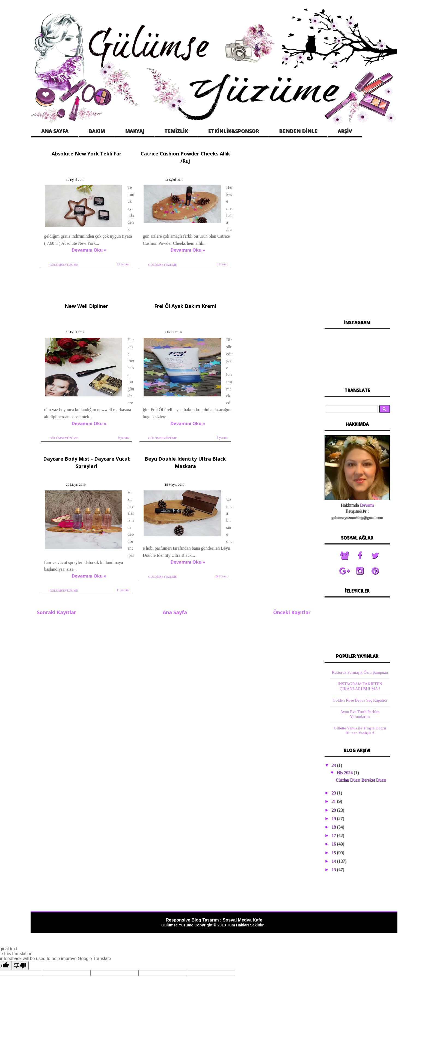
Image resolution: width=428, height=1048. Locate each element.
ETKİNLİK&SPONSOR (233, 131)
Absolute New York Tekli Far (82, 152)
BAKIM (96, 131)
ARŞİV (345, 131)
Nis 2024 (345, 772)
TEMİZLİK (176, 131)
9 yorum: (297, 266)
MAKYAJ (134, 131)
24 (334, 765)
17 (334, 835)
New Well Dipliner (262, 152)
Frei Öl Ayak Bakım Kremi (83, 298)
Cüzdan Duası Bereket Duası (360, 780)
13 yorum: (116, 266)
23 (334, 792)
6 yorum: (207, 262)
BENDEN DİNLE (298, 131)
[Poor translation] (20, 965)
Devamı (367, 505)
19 (334, 818)
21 (334, 801)
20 (334, 810)
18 (334, 827)
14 (334, 861)
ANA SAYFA (54, 131)
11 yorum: (206, 412)
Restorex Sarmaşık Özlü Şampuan (360, 672)
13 (334, 869)
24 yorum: (296, 412)
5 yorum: (117, 412)
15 (334, 852)
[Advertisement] (357, 229)
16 (334, 843)
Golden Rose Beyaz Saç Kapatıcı (360, 700)
